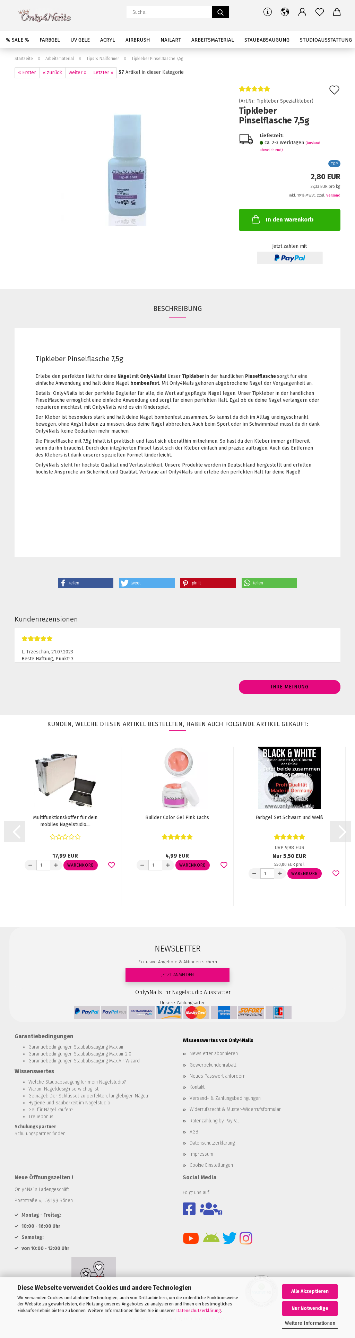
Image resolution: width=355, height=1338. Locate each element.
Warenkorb (80, 865)
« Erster (27, 73)
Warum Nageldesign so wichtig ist (63, 1089)
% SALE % (17, 40)
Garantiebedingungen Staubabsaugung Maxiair (76, 1047)
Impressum (201, 1154)
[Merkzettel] (319, 12)
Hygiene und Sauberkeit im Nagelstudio (69, 1103)
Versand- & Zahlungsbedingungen (225, 1098)
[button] (285, 12)
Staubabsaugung (266, 40)
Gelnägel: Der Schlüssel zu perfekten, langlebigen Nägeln (88, 1096)
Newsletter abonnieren (214, 1054)
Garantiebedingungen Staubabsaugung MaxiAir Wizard (84, 1061)
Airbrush (137, 40)
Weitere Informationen (310, 1323)
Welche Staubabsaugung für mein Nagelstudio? (77, 1082)
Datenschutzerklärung (198, 1310)
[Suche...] (220, 12)
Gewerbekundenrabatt (213, 1065)
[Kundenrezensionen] (254, 92)
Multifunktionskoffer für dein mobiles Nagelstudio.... (65, 821)
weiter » (78, 73)
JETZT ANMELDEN (177, 974)
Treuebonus (40, 1117)
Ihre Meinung (290, 687)
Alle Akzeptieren (310, 1291)
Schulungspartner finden (40, 1134)
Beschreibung (177, 308)
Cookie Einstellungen (211, 1165)
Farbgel (50, 40)
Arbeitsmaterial (212, 40)
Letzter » (103, 73)
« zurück (52, 73)
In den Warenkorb (281, 219)
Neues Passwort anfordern (217, 1076)
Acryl (107, 40)
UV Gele (80, 40)
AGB (194, 1132)
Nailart (171, 40)
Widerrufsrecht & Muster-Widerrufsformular (235, 1109)
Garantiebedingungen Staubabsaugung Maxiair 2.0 (79, 1054)
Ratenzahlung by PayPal (214, 1121)
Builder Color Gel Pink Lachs (177, 817)
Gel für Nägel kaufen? (50, 1110)
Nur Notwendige (310, 1308)
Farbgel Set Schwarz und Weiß (289, 817)
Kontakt (197, 1087)
